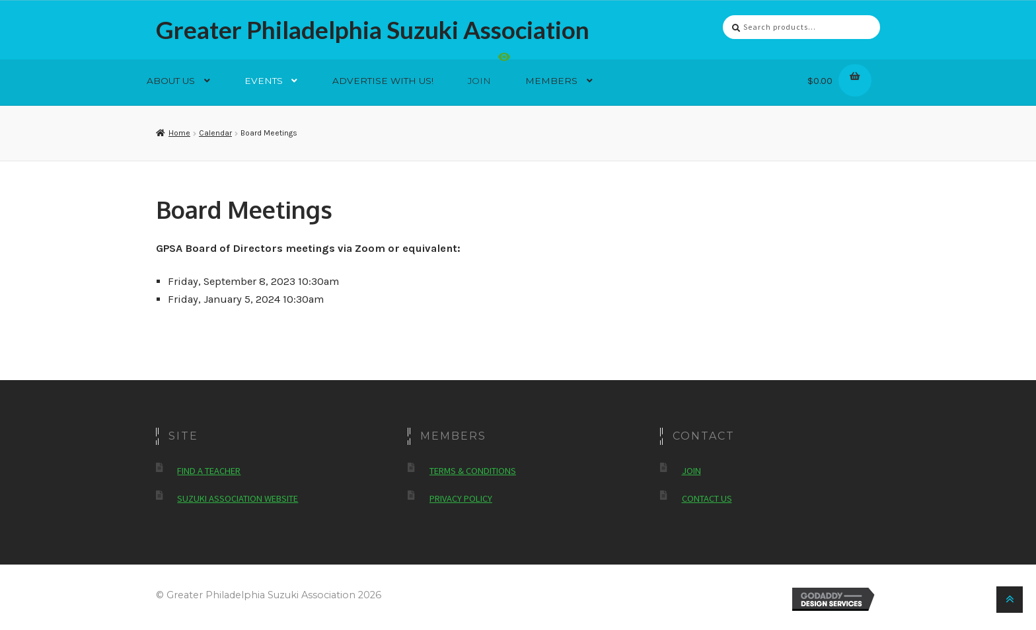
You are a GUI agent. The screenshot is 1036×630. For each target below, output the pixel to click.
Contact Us (707, 498)
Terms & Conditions (472, 471)
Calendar (215, 133)
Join (479, 80)
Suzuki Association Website (237, 498)
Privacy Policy (460, 498)
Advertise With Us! (382, 80)
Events (263, 80)
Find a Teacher (208, 471)
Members (551, 80)
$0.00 (836, 78)
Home (179, 133)
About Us (171, 80)
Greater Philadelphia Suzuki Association (372, 29)
